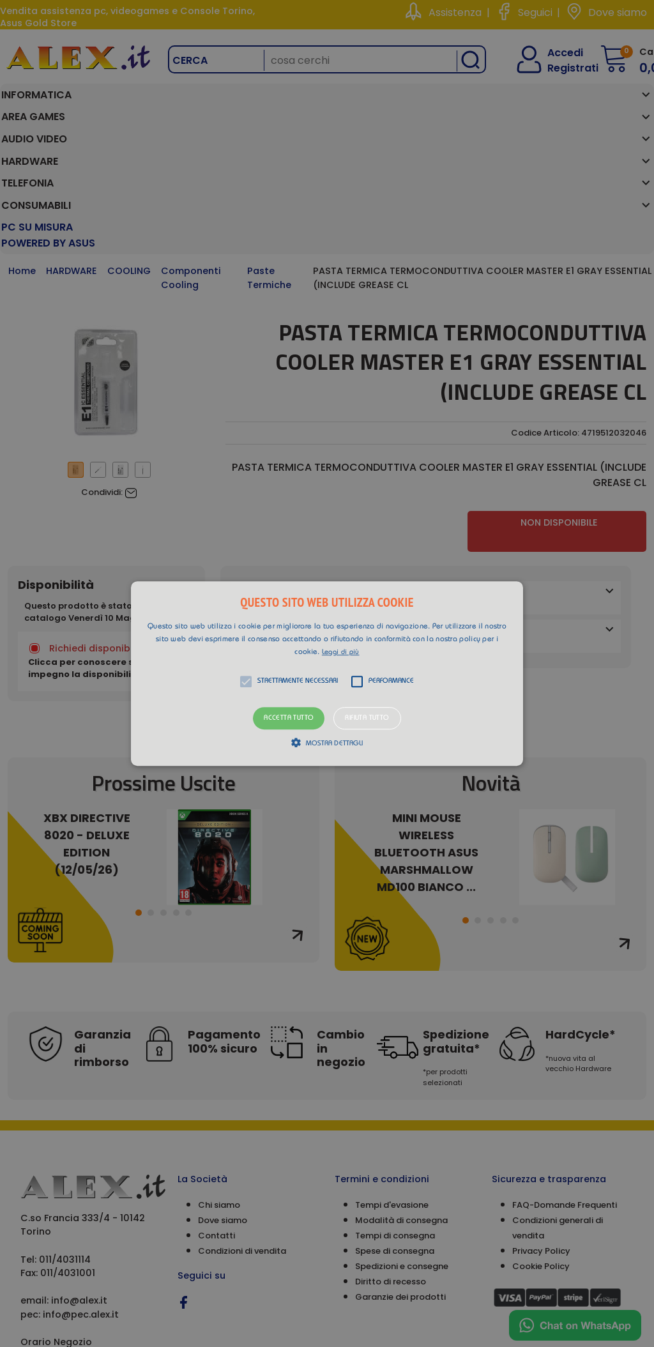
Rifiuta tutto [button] (367, 718)
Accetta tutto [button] (289, 718)
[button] (327, 673)
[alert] (327, 673)
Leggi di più (341, 652)
